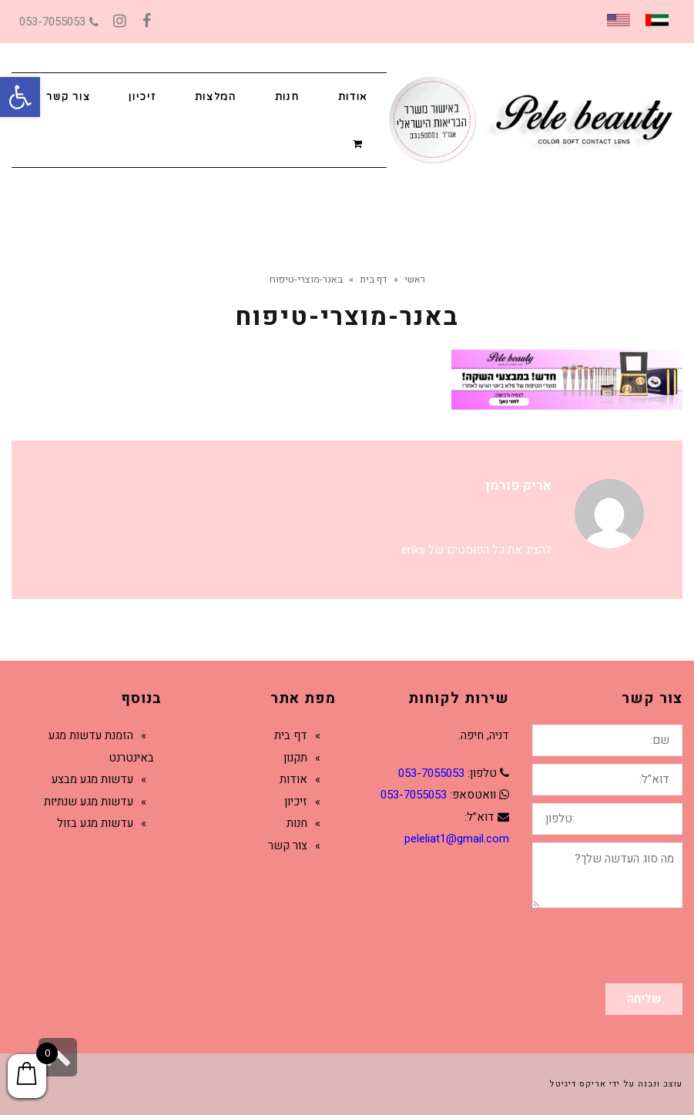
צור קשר (287, 845)
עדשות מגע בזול (95, 823)
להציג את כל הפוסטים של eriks (476, 549)
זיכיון (295, 801)
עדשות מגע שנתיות (88, 801)
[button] (20, 97)
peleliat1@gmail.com (456, 838)
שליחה (644, 998)
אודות (293, 779)
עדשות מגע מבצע (92, 779)
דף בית (290, 735)
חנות (297, 823)
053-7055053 (59, 21)
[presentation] (565, 946)
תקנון (295, 757)
